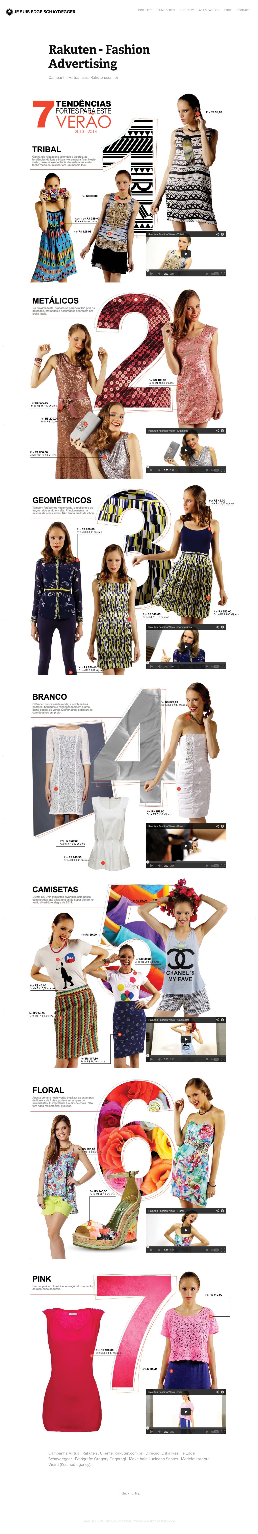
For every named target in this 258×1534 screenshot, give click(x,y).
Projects (145, 10)
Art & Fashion (209, 10)
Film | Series (166, 10)
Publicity (187, 10)
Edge (228, 10)
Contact (243, 10)
